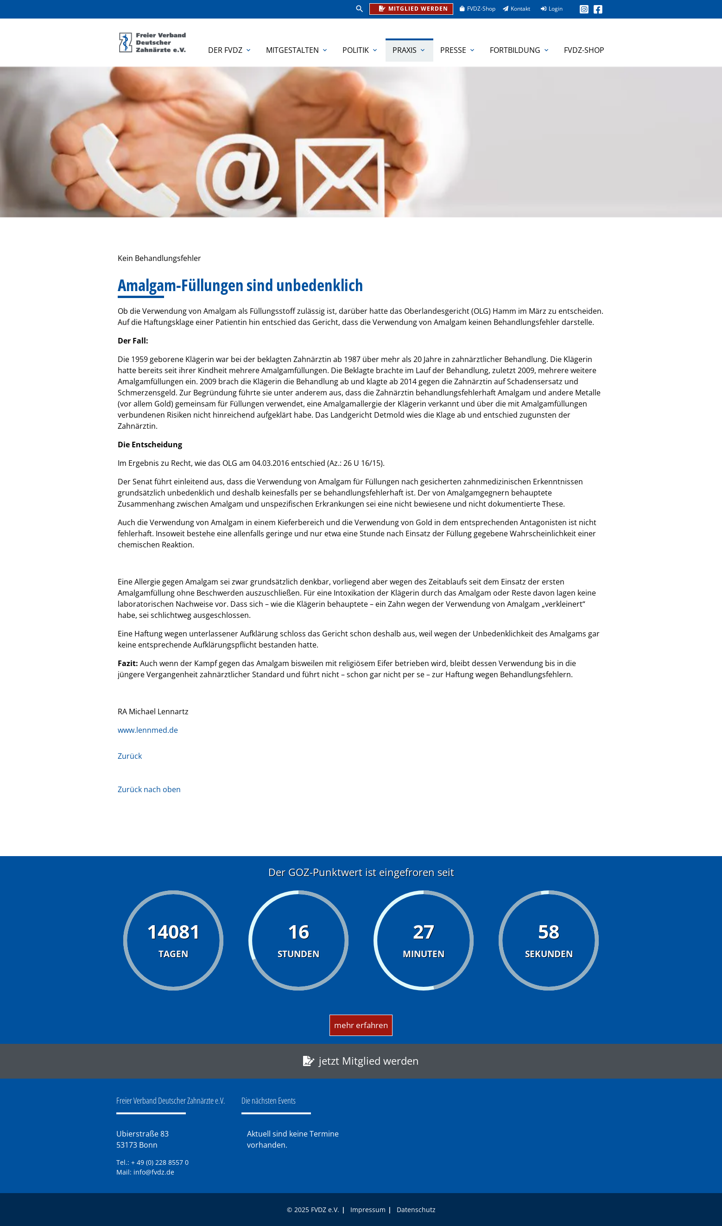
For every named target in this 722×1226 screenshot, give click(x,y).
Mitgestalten (297, 50)
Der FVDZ (230, 50)
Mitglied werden (411, 8)
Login (549, 9)
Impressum (368, 1209)
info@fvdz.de (153, 1172)
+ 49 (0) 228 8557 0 (160, 1162)
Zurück (130, 756)
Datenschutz (416, 1209)
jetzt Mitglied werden (369, 1060)
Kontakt (513, 9)
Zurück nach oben (149, 789)
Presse (458, 50)
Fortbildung (520, 50)
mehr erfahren (361, 1025)
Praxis (409, 50)
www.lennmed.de (148, 730)
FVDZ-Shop (474, 9)
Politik (360, 50)
